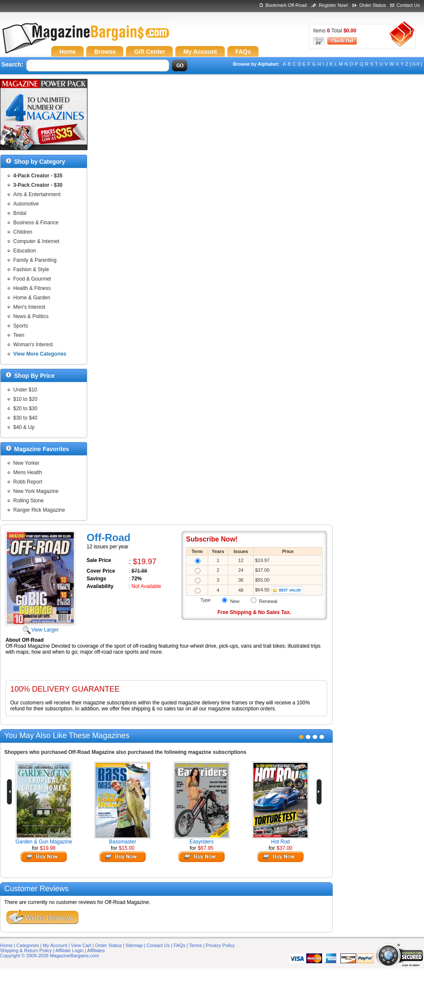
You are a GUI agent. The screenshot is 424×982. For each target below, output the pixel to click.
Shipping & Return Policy (26, 950)
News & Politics (31, 316)
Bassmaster (122, 842)
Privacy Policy (220, 945)
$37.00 (285, 848)
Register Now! (333, 5)
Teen (18, 335)
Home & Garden (31, 298)
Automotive (26, 204)
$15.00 (127, 848)
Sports (20, 326)
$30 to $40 (25, 418)
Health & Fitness (32, 288)
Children (22, 232)
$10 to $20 (25, 399)
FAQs (180, 945)
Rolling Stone (28, 501)
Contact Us (408, 5)
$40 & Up (24, 427)
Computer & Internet (36, 241)
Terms (195, 945)
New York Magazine (35, 491)
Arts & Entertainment (37, 194)
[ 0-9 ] (416, 64)
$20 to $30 (25, 408)
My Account (55, 945)
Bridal (19, 213)
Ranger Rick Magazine (39, 510)
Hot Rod (280, 842)
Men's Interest (29, 307)
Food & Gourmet (32, 279)
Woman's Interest (33, 345)
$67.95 (206, 848)
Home (6, 945)
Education (24, 251)
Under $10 (25, 390)
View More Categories (40, 354)
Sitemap (133, 945)
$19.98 (48, 848)
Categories (27, 945)
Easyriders (201, 842)
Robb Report (27, 482)
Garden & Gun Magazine (43, 842)
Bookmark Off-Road (286, 5)
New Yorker (26, 463)
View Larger (40, 627)
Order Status (372, 5)
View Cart (81, 945)
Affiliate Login (69, 950)
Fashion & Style (31, 269)
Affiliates (96, 950)
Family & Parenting (34, 260)
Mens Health (27, 472)
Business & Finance (35, 223)
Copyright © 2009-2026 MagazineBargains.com (49, 955)
